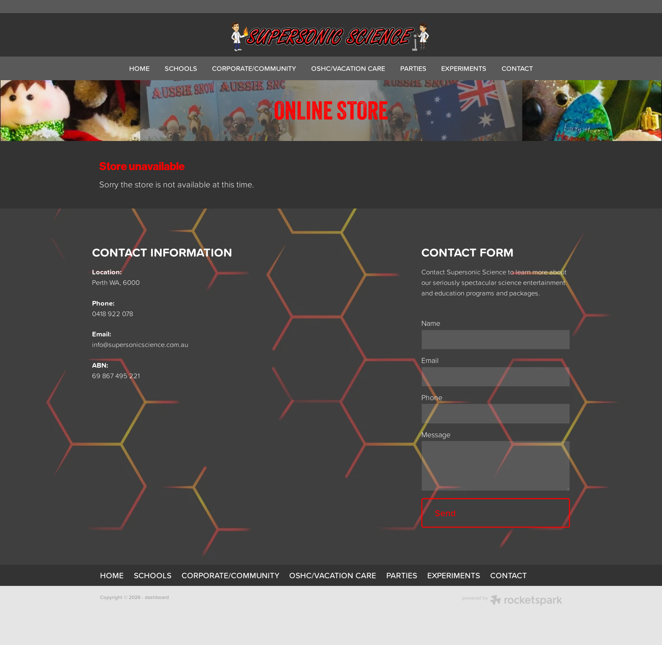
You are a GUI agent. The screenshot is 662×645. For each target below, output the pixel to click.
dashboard (157, 597)
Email (430, 360)
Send (445, 513)
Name (430, 323)
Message (435, 435)
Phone (431, 397)
